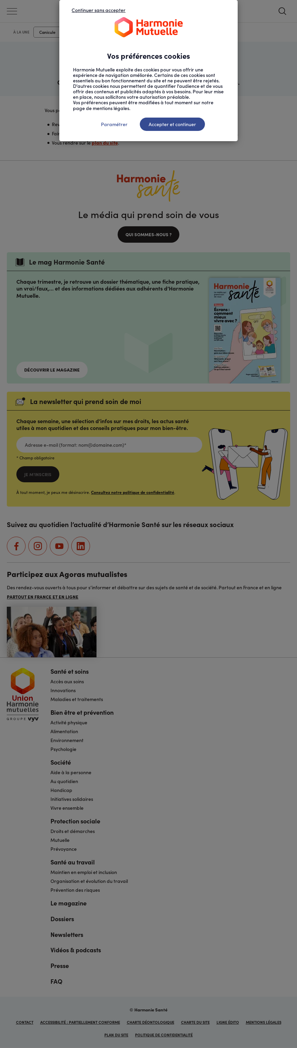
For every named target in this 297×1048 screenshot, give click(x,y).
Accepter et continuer (172, 124)
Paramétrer (114, 124)
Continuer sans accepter (98, 9)
